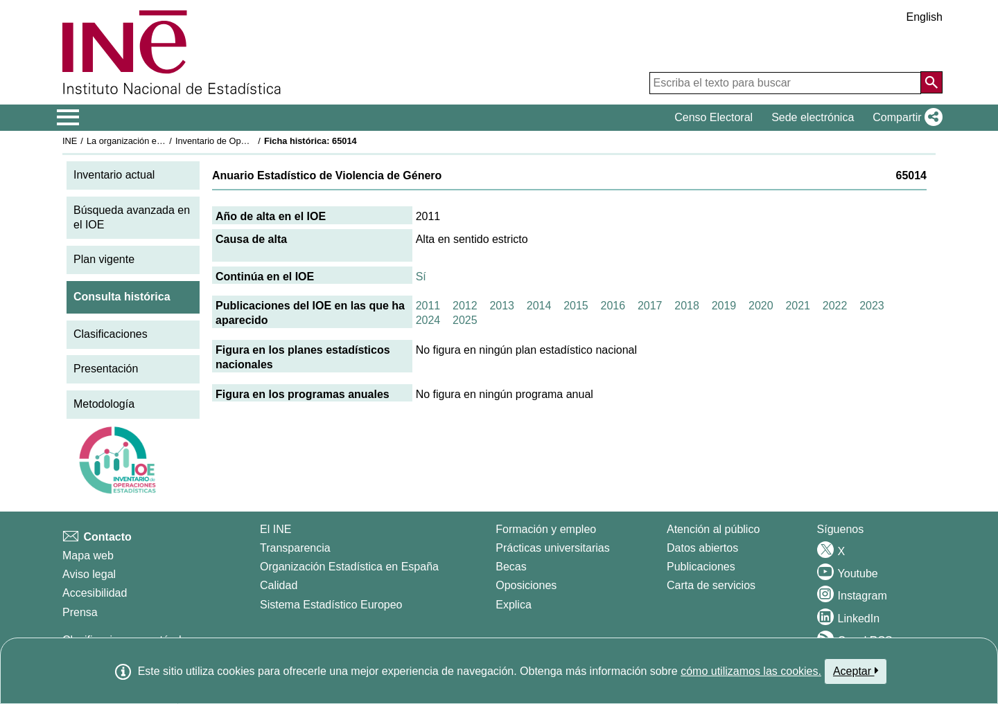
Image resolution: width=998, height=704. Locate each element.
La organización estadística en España (163, 141)
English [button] (925, 17)
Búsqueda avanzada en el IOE (131, 217)
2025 (465, 320)
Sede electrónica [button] (812, 117)
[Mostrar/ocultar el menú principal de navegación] (68, 117)
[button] (905, 117)
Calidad (278, 585)
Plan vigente (103, 259)
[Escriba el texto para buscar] (785, 83)
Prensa (80, 612)
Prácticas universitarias (553, 548)
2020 (760, 306)
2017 (650, 306)
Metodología (103, 404)
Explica (514, 605)
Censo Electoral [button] (713, 117)
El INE (275, 529)
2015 (575, 306)
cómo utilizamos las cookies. (751, 671)
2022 (835, 306)
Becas (511, 566)
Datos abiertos (702, 548)
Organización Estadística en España (349, 566)
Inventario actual (114, 175)
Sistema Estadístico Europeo (331, 605)
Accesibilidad (94, 593)
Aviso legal (89, 574)
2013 (501, 306)
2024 (428, 320)
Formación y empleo (546, 529)
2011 (428, 306)
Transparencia (295, 548)
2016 (613, 306)
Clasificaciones (110, 334)
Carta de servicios (711, 585)
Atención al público (713, 529)
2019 (724, 306)
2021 (797, 306)
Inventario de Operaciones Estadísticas (252, 141)
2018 (686, 306)
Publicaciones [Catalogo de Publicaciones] (701, 566)
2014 (539, 306)
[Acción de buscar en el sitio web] (931, 82)
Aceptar (855, 671)
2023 (871, 306)
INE (69, 141)
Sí (421, 276)
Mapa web (88, 555)
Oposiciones (526, 585)
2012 (465, 306)
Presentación (105, 368)
